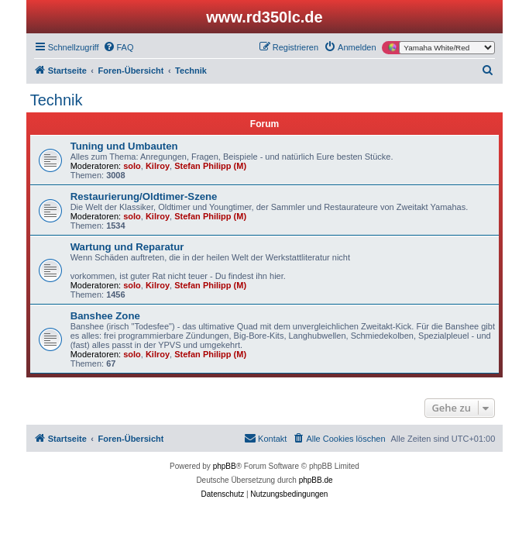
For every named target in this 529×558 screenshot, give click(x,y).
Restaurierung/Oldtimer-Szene (144, 196)
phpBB (224, 466)
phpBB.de (316, 480)
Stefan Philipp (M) (210, 165)
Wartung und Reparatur (127, 247)
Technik (56, 99)
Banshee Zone (105, 316)
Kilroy (158, 165)
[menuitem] (118, 47)
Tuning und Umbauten (124, 146)
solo (132, 165)
